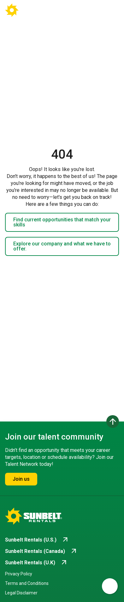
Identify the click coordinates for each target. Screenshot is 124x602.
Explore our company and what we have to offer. (62, 246)
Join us (21, 479)
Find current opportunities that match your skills (62, 222)
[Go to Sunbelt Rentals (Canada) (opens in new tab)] (41, 551)
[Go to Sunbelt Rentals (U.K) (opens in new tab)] (36, 563)
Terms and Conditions (27, 583)
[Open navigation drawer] (108, 10)
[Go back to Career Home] (27, 10)
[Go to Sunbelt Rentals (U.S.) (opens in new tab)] (37, 540)
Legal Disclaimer (21, 592)
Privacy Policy (18, 573)
